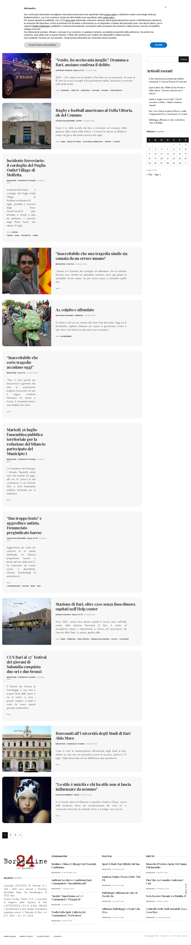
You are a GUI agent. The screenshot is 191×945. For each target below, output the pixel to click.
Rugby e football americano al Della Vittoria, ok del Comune (94, 113)
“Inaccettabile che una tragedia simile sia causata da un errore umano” (91, 256)
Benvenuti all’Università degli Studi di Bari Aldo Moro (93, 736)
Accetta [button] (158, 45)
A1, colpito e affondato (75, 309)
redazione (11, 180)
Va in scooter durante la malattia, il (166, 896)
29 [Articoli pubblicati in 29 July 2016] (174, 163)
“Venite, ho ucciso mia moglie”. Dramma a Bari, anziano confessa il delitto (92, 62)
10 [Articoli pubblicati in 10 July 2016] (186, 149)
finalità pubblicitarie (41, 26)
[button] (165, 7)
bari (63, 141)
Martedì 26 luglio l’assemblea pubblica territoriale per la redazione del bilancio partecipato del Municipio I (26, 441)
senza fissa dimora (100, 639)
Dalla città (78, 70)
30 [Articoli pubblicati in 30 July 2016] (180, 163)
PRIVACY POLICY (26, 936)
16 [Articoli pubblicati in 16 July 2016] (180, 153)
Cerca (184, 59)
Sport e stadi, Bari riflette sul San (121, 864)
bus (39, 586)
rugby (108, 141)
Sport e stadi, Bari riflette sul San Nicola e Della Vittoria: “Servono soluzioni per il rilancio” (167, 90)
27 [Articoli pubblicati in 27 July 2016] (161, 163)
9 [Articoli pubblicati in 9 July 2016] (179, 149)
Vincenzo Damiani (64, 70)
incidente (26, 235)
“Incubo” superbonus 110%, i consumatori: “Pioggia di (67, 897)
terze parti (70, 20)
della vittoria (74, 141)
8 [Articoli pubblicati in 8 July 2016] (173, 149)
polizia (105, 90)
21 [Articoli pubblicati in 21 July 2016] (168, 158)
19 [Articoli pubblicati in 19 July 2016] (155, 158)
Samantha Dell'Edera (65, 121)
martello (85, 90)
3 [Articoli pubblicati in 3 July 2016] (185, 144)
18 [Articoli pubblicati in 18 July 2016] (149, 158)
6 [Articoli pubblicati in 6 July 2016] (161, 149)
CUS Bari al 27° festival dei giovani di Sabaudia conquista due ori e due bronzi (27, 664)
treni (35, 235)
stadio (117, 141)
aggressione (14, 586)
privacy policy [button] (110, 14)
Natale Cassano (63, 614)
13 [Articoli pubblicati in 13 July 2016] (161, 153)
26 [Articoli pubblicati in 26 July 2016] (155, 163)
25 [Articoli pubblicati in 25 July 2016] (149, 163)
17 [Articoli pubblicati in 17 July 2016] (186, 153)
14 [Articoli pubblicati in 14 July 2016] (168, 153)
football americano (93, 141)
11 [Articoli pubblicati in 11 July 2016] (149, 153)
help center (83, 639)
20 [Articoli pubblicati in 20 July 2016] (161, 158)
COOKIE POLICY (43, 936)
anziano (65, 90)
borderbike (66, 336)
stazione (124, 639)
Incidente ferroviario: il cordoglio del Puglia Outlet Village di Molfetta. (26, 167)
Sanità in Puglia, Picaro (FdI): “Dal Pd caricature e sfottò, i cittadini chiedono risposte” (165, 102)
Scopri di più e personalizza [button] (42, 45)
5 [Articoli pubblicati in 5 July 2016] (155, 149)
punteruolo (116, 90)
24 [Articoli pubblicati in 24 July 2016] (185, 158)
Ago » (157, 174)
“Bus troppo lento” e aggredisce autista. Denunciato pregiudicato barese (24, 525)
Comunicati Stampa (26, 180)
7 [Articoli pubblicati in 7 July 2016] (167, 149)
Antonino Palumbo (65, 315)
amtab (26, 586)
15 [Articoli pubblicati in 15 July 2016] (174, 153)
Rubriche (79, 315)
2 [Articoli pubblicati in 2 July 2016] (179, 144)
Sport (79, 121)
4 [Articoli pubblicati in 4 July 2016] (149, 149)
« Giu (149, 174)
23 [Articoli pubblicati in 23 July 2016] (180, 158)
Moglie (96, 90)
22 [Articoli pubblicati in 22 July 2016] (174, 158)
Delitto (75, 90)
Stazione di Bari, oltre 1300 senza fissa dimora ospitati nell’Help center (95, 606)
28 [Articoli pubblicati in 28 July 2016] (168, 163)
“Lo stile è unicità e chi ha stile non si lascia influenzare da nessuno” (93, 787)
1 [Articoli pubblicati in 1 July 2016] (173, 144)
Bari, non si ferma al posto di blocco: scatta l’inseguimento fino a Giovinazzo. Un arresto (168, 113)
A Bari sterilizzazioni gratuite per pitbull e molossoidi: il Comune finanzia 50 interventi (168, 80)
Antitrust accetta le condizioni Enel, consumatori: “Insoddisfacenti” (71, 882)
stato (115, 639)
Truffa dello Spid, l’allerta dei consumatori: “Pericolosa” (68, 914)
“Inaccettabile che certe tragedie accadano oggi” (22, 362)
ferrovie (72, 639)
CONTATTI (57, 936)
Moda (76, 795)
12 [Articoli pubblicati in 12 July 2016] (155, 153)
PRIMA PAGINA (10, 936)
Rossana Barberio (64, 795)
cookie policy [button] (108, 17)
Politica (70, 264)
